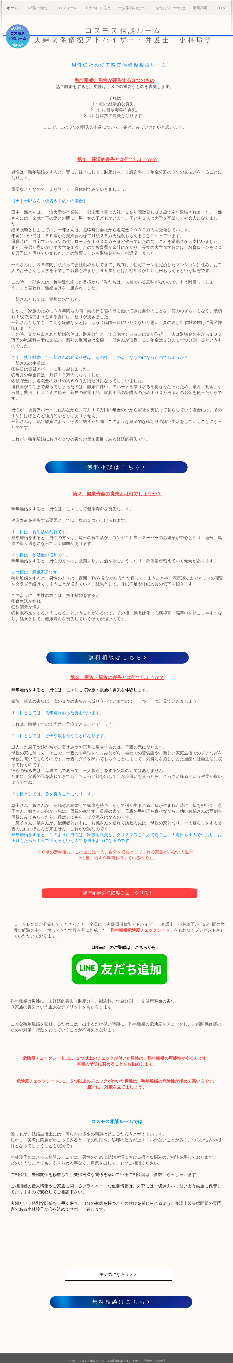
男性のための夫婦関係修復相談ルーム (119, 64)
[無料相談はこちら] (116, 467)
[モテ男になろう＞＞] (118, 1275)
